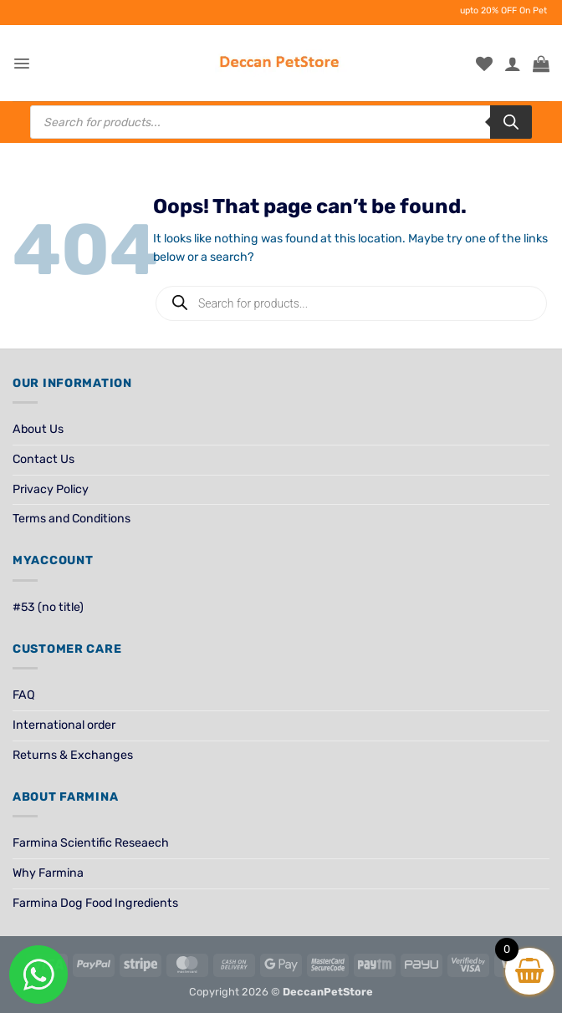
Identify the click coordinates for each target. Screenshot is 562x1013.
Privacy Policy (51, 489)
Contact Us (43, 459)
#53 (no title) (48, 607)
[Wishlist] (484, 63)
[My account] (512, 63)
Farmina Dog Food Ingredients (95, 903)
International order (64, 725)
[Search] (511, 122)
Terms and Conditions (71, 519)
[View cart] (541, 63)
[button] (22, 63)
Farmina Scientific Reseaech (91, 843)
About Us (38, 429)
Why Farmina (48, 873)
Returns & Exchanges (73, 755)
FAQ (24, 695)
